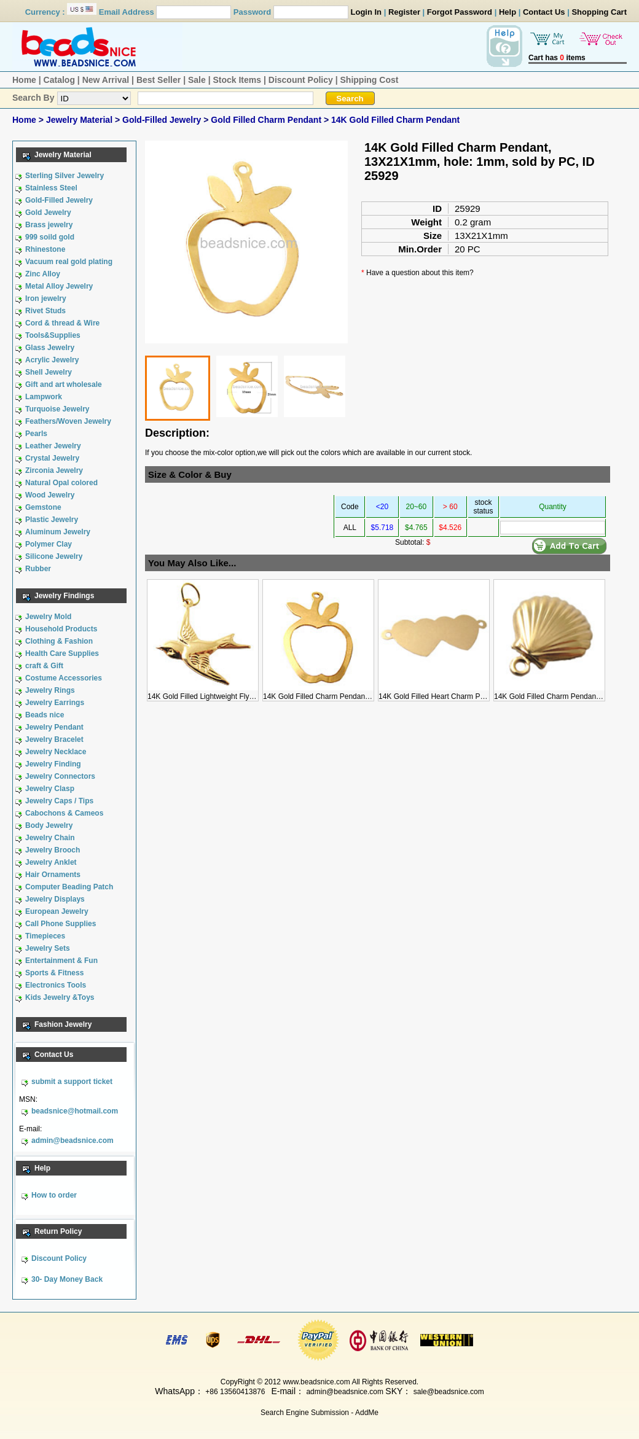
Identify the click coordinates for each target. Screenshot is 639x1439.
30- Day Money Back (67, 1279)
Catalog (59, 80)
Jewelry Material (80, 120)
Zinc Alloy (42, 274)
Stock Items (237, 80)
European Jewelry (56, 911)
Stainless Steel (51, 188)
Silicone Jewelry (53, 556)
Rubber (38, 568)
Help (507, 12)
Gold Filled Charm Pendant (267, 120)
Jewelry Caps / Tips (59, 801)
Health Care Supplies (62, 653)
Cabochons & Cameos (64, 813)
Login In (366, 12)
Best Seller (158, 80)
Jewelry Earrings (54, 702)
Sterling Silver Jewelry (64, 175)
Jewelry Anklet (51, 862)
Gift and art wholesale (63, 384)
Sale (197, 80)
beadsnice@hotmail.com (74, 1111)
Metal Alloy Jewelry (59, 286)
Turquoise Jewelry (57, 409)
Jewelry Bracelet (54, 739)
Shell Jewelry (48, 372)
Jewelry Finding (53, 764)
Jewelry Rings (50, 690)
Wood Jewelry (49, 495)
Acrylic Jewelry (52, 360)
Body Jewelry (49, 825)
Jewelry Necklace (55, 751)
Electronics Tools (55, 985)
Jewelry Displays (55, 899)
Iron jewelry (45, 298)
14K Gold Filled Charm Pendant (395, 120)
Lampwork (43, 396)
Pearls (36, 433)
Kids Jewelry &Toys (60, 997)
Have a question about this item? (420, 272)
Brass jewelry (49, 224)
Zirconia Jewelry (54, 470)
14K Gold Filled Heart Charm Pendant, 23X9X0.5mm (464, 692)
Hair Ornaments (52, 874)
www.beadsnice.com (316, 1382)
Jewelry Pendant (54, 727)
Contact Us (544, 12)
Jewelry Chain (50, 837)
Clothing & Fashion (59, 641)
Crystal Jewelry (52, 458)
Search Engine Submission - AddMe (319, 1412)
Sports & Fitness (54, 973)
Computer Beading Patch (69, 887)
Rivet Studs (45, 310)
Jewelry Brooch (52, 850)
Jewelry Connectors (60, 776)
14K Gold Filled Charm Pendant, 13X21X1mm (338, 692)
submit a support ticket (71, 1081)
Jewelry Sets (47, 948)
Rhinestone (45, 249)
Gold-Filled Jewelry (162, 120)
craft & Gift (44, 665)
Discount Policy (301, 80)
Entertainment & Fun (61, 960)
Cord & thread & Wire (62, 323)
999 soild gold (49, 237)
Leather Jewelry (53, 446)
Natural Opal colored (61, 482)
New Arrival (106, 80)
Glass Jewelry (49, 347)
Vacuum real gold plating (68, 261)
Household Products (61, 629)
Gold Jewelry (48, 212)
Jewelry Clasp (49, 788)
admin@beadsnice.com (72, 1140)
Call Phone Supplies (60, 923)
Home (24, 80)
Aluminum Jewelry (57, 532)
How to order (54, 1195)
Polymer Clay (48, 544)
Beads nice (44, 715)
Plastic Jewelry (51, 519)
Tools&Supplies (52, 335)
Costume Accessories (63, 678)
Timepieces (45, 936)
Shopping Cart (599, 12)
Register (404, 12)
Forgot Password (459, 12)
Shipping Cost (369, 80)
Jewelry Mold (48, 616)
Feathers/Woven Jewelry (68, 421)
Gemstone (43, 507)
